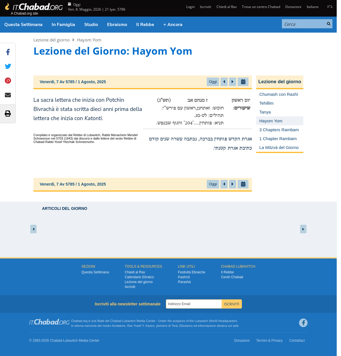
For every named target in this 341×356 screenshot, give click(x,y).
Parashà (184, 282)
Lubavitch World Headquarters (216, 321)
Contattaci (297, 341)
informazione (207, 325)
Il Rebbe (145, 24)
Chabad (115, 321)
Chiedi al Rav (226, 6)
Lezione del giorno (51, 40)
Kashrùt (184, 277)
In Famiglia (63, 24)
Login (190, 6)
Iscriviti (205, 6)
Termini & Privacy (269, 341)
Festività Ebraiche (191, 272)
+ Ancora (172, 24)
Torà (175, 325)
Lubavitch (129, 321)
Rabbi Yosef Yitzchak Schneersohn (69, 142)
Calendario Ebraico (139, 277)
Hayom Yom (89, 40)
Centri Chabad (232, 277)
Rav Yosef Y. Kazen (141, 325)
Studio (91, 24)
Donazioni (293, 6)
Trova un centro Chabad (261, 6)
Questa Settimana (23, 24)
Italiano (312, 6)
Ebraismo (117, 24)
